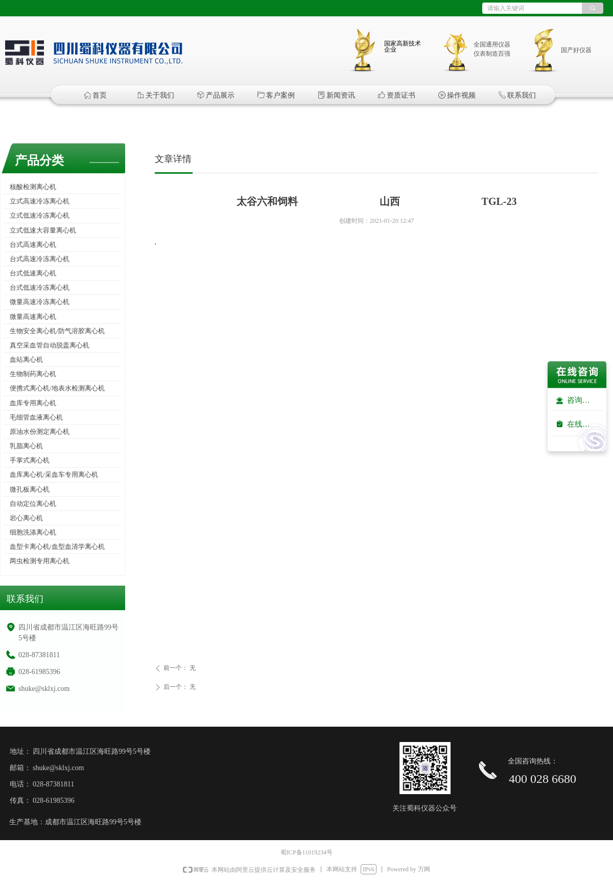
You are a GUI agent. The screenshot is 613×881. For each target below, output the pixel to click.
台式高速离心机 (33, 244)
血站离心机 (26, 359)
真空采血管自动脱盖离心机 (49, 345)
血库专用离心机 (33, 403)
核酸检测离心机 (33, 187)
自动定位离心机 (33, 503)
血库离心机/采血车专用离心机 (54, 474)
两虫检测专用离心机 (39, 561)
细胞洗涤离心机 (33, 532)
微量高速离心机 (33, 316)
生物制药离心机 (33, 374)
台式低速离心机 (33, 273)
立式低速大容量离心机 (43, 230)
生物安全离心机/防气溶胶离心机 (57, 331)
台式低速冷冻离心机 (39, 287)
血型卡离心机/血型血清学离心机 (57, 546)
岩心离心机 (26, 518)
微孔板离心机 (30, 489)
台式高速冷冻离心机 (39, 259)
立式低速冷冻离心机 (39, 215)
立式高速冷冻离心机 (39, 201)
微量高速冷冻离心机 (39, 302)
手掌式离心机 (30, 460)
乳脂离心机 (26, 446)
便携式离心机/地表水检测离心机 (57, 388)
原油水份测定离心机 (39, 431)
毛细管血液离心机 (36, 417)
